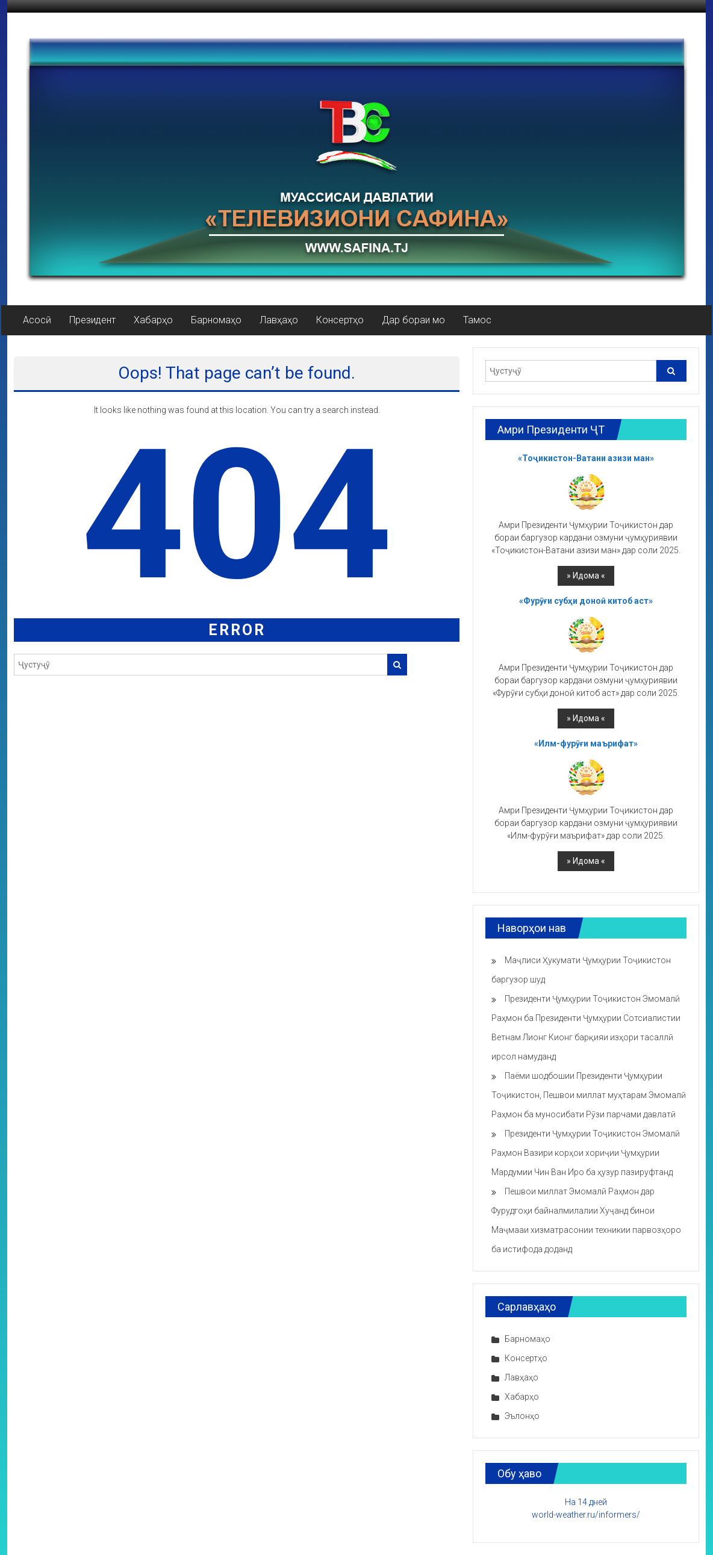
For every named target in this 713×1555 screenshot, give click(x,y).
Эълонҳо (522, 1416)
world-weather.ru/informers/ (586, 1514)
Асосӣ (37, 320)
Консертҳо (340, 320)
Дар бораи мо (413, 320)
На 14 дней (586, 1502)
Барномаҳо (216, 320)
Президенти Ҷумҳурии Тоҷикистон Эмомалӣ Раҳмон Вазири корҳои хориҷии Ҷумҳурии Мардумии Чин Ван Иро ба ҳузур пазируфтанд (585, 1153)
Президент (92, 320)
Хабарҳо (153, 320)
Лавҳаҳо (279, 320)
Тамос (477, 320)
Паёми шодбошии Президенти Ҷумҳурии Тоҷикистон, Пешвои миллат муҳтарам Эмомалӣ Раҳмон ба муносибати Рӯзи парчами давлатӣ (588, 1095)
